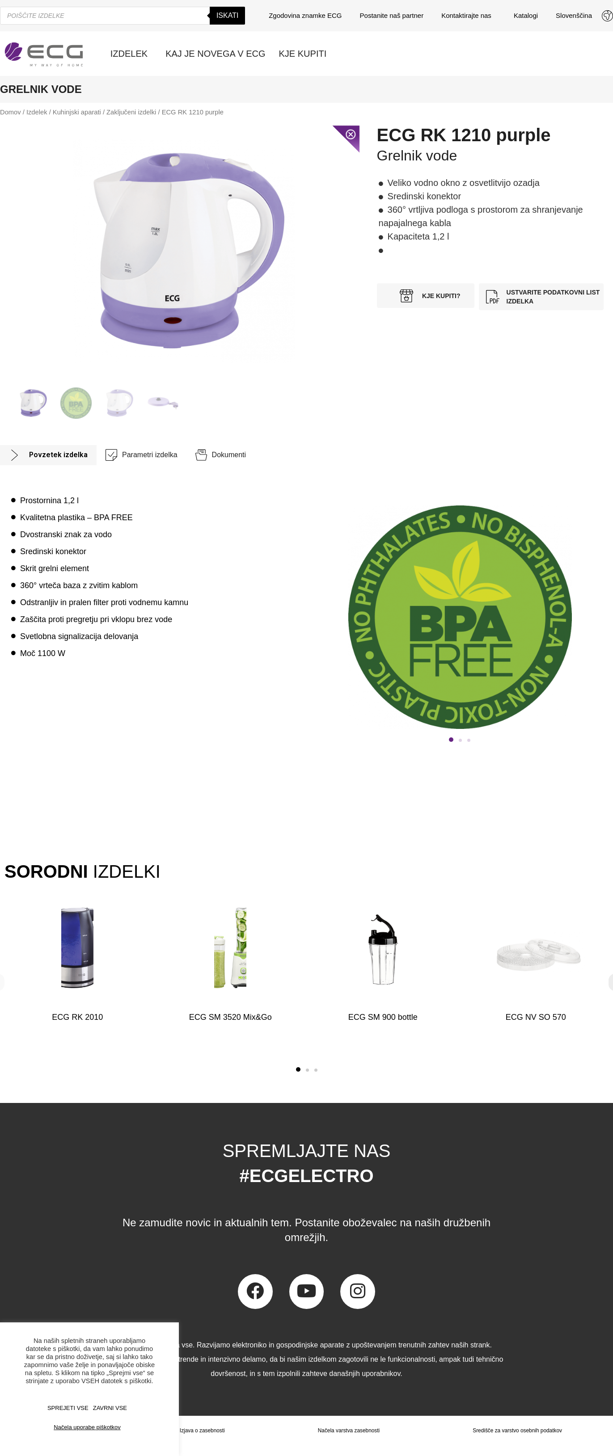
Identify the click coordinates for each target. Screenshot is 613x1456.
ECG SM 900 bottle (383, 1017)
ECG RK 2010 (77, 1017)
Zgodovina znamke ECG (305, 15)
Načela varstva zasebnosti (348, 1430)
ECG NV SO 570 (535, 1017)
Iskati (227, 15)
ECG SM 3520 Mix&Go (230, 1017)
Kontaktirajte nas (468, 15)
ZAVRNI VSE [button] (110, 1408)
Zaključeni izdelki (131, 112)
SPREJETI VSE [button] (68, 1408)
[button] (298, 1069)
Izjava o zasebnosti (201, 1430)
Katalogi (526, 15)
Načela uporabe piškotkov (87, 1427)
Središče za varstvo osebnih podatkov (517, 1430)
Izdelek (36, 112)
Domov (10, 112)
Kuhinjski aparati (77, 112)
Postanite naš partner (392, 15)
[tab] (48, 455)
